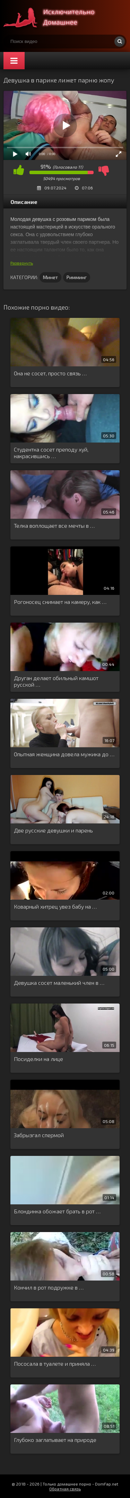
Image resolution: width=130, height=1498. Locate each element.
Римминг (77, 277)
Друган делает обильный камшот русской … (56, 681)
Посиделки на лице (38, 1058)
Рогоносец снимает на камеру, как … (60, 601)
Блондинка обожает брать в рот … (57, 1211)
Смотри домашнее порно (55, 17)
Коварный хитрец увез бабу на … (55, 906)
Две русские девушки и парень (53, 830)
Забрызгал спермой (39, 1135)
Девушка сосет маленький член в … (59, 982)
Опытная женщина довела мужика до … (64, 754)
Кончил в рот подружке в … (49, 1287)
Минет (50, 277)
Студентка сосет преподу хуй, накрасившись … (51, 452)
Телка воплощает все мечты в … (54, 525)
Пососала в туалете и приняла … (55, 1363)
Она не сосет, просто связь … (50, 373)
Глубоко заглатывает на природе (55, 1439)
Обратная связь (65, 1488)
